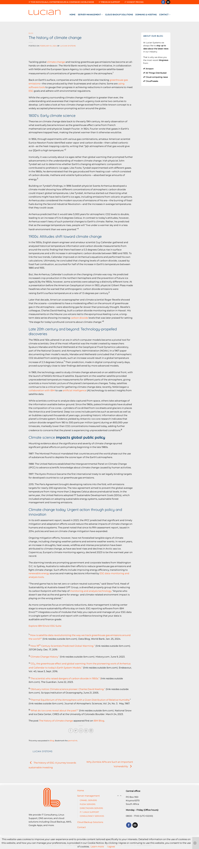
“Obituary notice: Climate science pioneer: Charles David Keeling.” (67, 689)
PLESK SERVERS (87, 804)
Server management (90, 14)
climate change (56, 62)
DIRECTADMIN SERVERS (91, 808)
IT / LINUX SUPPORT (89, 812)
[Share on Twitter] (75, 730)
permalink (72, 740)
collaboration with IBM (42, 390)
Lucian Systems (68, 46)
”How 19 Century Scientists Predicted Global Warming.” (62, 646)
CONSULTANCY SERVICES (92, 816)
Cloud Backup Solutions (119, 14)
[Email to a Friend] (81, 730)
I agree (111, 846)
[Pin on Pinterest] (86, 730)
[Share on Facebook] (70, 730)
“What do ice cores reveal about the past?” (54, 710)
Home (72, 14)
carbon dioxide (79, 317)
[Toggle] (121, 795)
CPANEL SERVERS (88, 800)
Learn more (97, 846)
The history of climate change (56, 720)
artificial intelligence (74, 390)
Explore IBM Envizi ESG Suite (45, 626)
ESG (31, 91)
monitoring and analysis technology (90, 591)
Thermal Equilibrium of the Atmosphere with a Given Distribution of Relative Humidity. (80, 699)
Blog (31, 33)
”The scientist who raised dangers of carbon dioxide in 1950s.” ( (65, 678)
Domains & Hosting (146, 14)
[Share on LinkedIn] (91, 730)
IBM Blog (99, 720)
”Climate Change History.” (44, 656)
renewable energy (39, 573)
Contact (164, 14)
